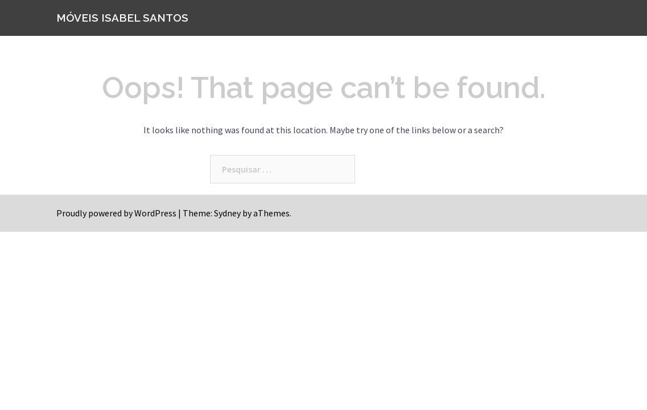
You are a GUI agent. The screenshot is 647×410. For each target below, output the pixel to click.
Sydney (227, 213)
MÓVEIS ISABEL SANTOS (122, 17)
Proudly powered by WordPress (116, 213)
